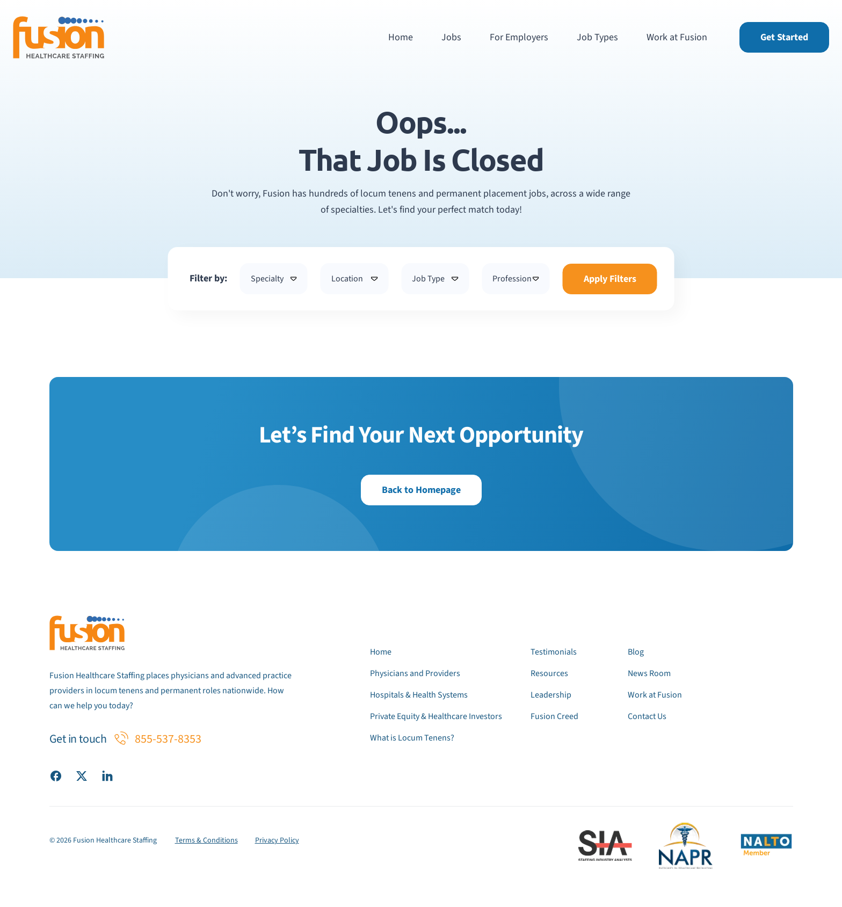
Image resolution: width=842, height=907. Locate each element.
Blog (636, 652)
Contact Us (647, 716)
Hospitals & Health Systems (419, 695)
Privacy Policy (277, 840)
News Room (649, 673)
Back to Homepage (421, 490)
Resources (549, 673)
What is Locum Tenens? (412, 738)
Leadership (551, 695)
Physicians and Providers (415, 673)
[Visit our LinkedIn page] (107, 775)
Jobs (451, 37)
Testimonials (554, 652)
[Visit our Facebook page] (55, 775)
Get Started (784, 37)
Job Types (597, 37)
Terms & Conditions (206, 840)
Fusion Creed (554, 716)
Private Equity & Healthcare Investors (436, 716)
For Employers (519, 37)
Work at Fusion (677, 37)
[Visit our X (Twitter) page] (81, 775)
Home (400, 37)
